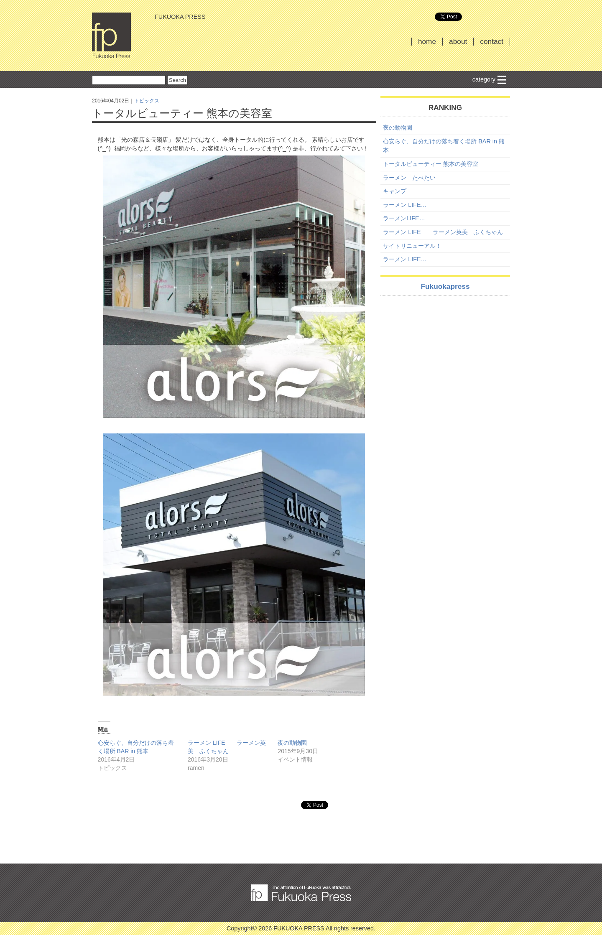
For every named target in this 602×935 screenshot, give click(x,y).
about (458, 41)
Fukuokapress (445, 286)
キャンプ (394, 191)
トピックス (146, 101)
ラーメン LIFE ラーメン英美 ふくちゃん (443, 232)
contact (491, 41)
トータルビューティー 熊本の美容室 (430, 164)
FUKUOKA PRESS (111, 36)
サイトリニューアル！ (412, 245)
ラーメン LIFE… (405, 204)
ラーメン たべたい (409, 177)
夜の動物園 (292, 742)
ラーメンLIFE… (404, 218)
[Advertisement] (445, 360)
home (427, 41)
